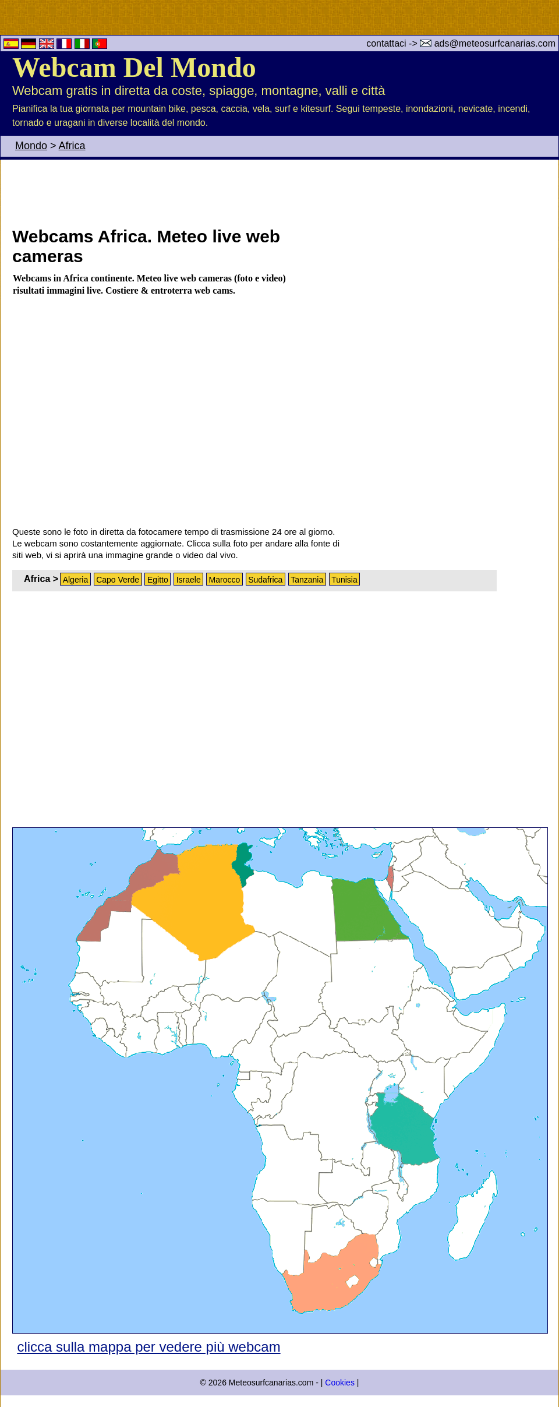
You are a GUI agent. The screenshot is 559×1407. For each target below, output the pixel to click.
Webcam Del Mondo (134, 67)
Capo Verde (117, 579)
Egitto (157, 579)
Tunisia (344, 579)
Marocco (224, 579)
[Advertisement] (325, 191)
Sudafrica (265, 579)
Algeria (76, 579)
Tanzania (307, 579)
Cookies (340, 1382)
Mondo (31, 145)
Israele (188, 579)
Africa (72, 145)
